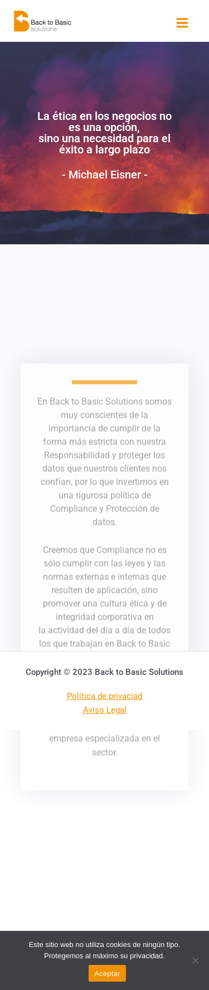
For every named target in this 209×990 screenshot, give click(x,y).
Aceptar (107, 973)
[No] (195, 960)
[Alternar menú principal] (182, 23)
